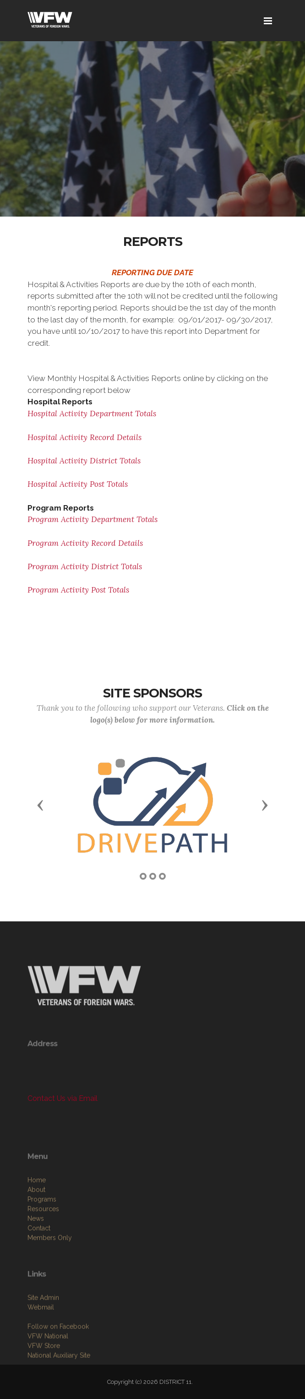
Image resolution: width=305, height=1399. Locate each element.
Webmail (40, 1344)
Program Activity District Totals (84, 566)
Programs (41, 1241)
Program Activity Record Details (85, 543)
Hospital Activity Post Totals (77, 484)
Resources (43, 1250)
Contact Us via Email (62, 1098)
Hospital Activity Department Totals (91, 413)
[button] (40, 805)
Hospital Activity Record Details (84, 437)
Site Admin (43, 1335)
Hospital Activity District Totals (84, 461)
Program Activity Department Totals (92, 519)
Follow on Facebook (58, 1363)
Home (36, 1221)
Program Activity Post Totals (78, 590)
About (36, 1231)
